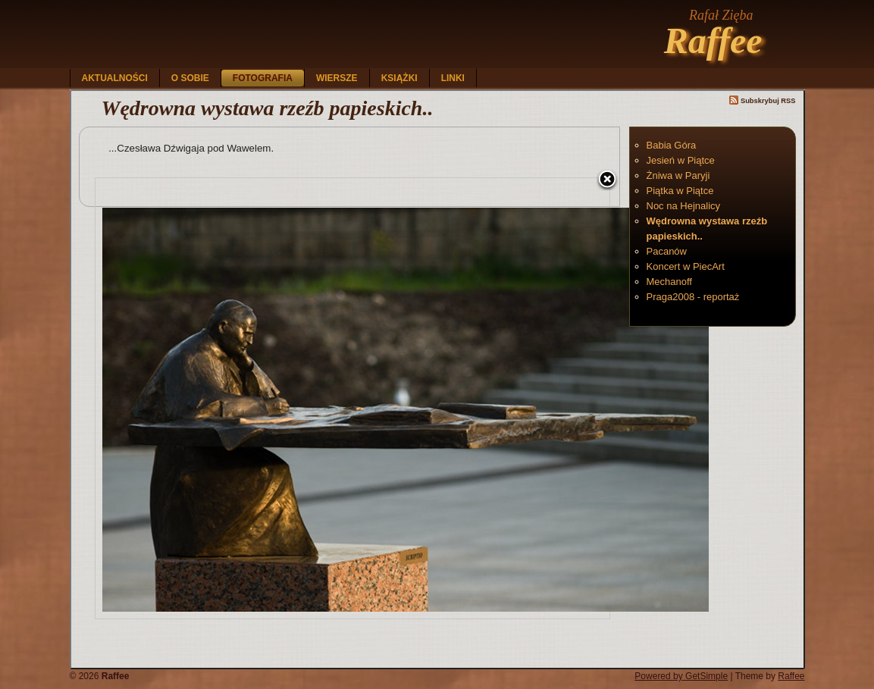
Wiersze (337, 78)
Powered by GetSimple (681, 676)
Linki (453, 78)
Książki (399, 78)
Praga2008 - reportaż (693, 296)
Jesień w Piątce (681, 160)
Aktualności (115, 78)
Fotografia (263, 78)
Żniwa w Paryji (678, 175)
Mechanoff (669, 281)
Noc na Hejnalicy (684, 205)
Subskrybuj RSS (762, 101)
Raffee (713, 40)
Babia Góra (672, 145)
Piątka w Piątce (680, 190)
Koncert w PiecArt (686, 266)
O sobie (190, 78)
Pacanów (667, 251)
